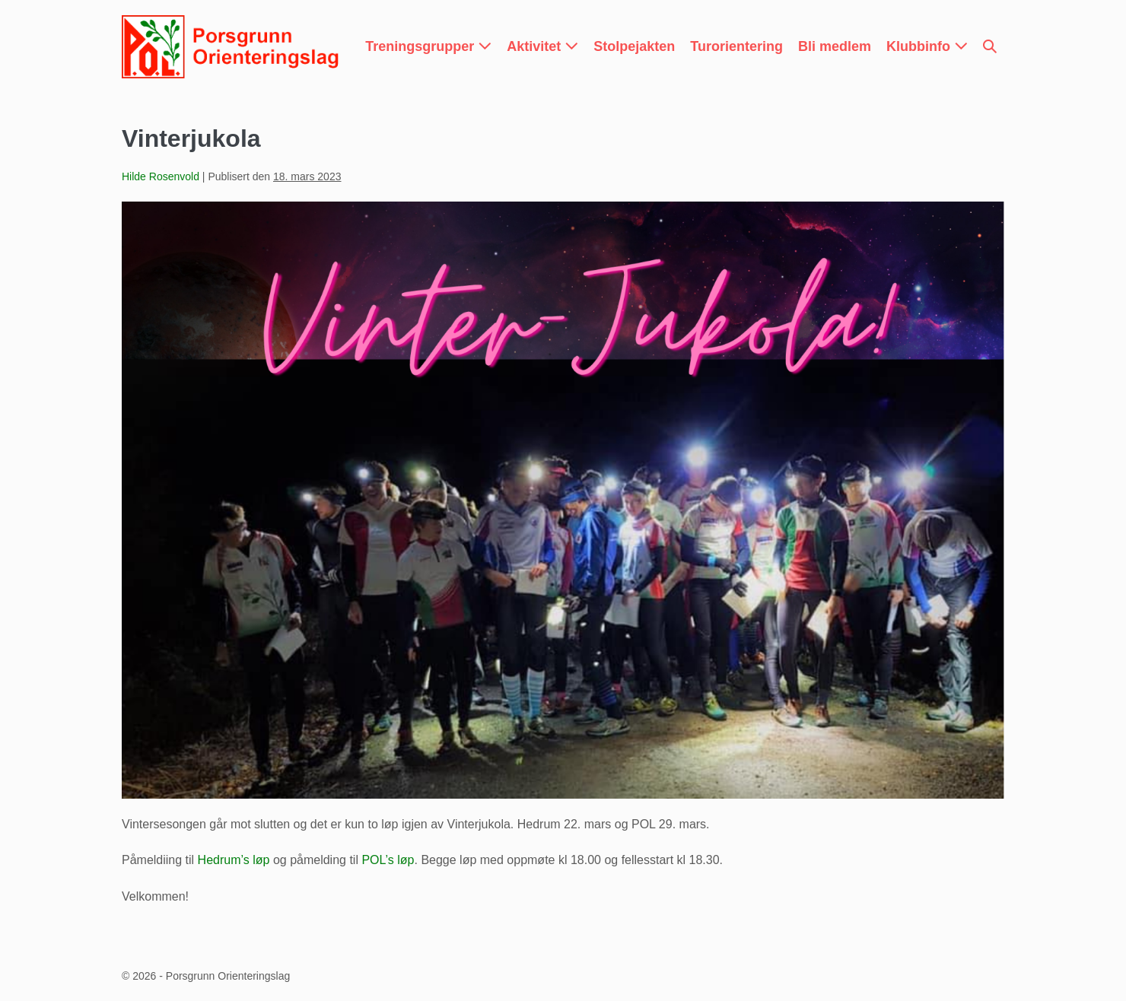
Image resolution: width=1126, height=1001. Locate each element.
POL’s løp (387, 859)
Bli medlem (834, 46)
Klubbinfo (927, 46)
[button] (989, 46)
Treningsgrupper (428, 46)
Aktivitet (542, 46)
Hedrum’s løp (234, 859)
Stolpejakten (634, 46)
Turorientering (736, 46)
